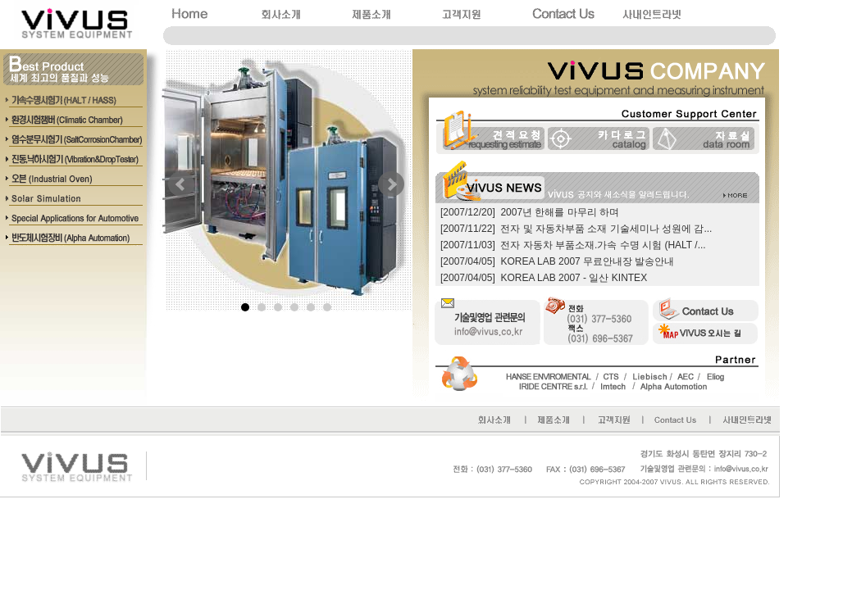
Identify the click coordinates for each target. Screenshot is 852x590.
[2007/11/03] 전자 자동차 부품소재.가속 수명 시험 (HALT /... (573, 245)
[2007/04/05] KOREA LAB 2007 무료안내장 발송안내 (557, 261)
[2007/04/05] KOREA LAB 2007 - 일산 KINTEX (543, 278)
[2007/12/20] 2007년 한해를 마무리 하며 (529, 212)
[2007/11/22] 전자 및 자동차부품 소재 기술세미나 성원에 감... (576, 228)
